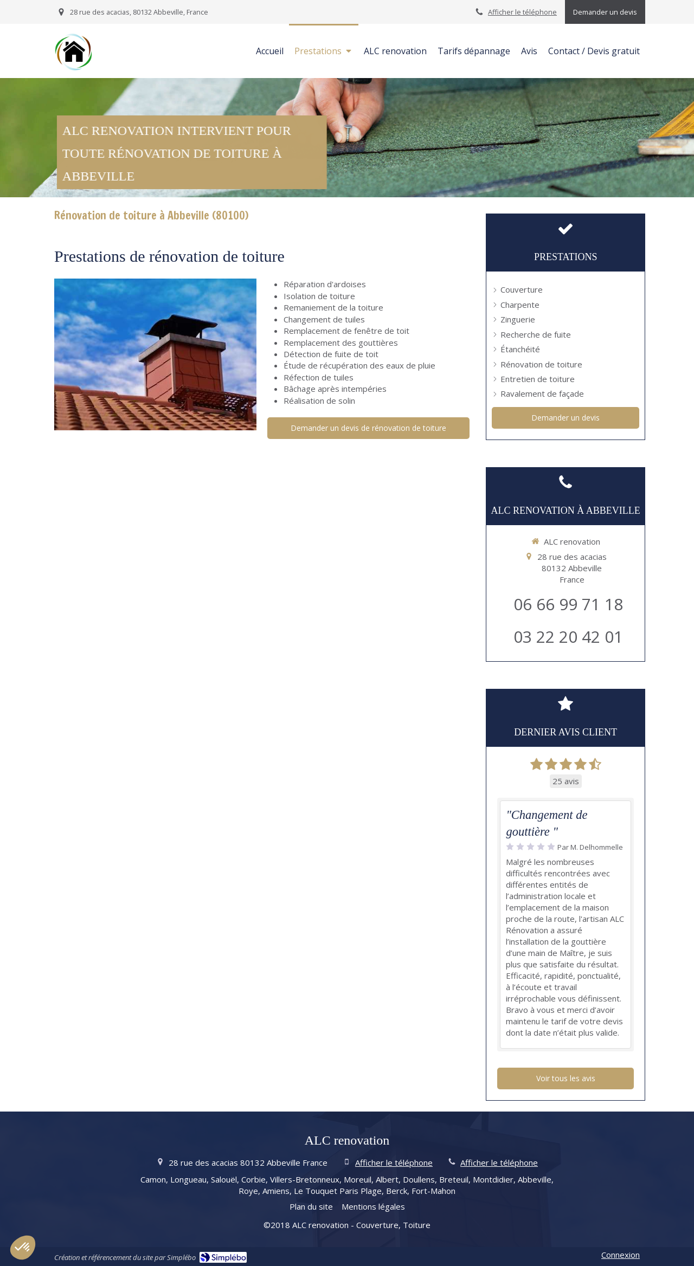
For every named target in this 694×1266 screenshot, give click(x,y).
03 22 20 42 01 (568, 636)
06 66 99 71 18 (568, 604)
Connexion (620, 1254)
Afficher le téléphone (522, 12)
